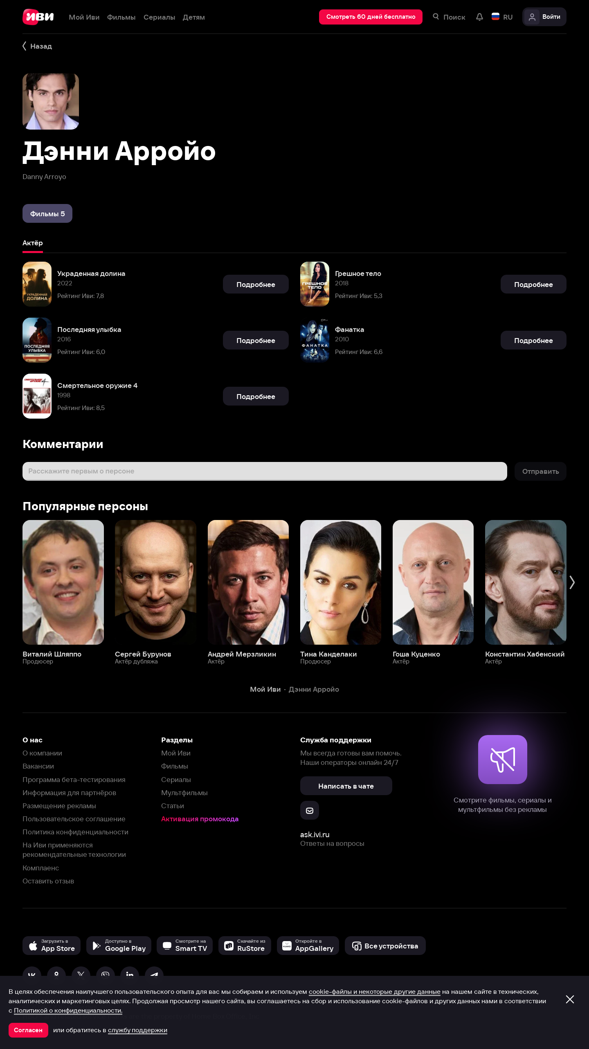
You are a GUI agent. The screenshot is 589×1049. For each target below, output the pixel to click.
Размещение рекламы (59, 805)
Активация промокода (200, 819)
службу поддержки (137, 1029)
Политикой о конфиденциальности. (68, 1010)
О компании (42, 753)
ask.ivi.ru (315, 834)
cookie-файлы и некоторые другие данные (375, 991)
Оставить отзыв (48, 881)
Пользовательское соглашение (74, 819)
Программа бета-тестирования (74, 779)
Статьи (172, 805)
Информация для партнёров (69, 792)
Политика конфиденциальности (75, 832)
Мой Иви (176, 753)
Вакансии (38, 766)
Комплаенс (40, 868)
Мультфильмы (184, 792)
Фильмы (174, 766)
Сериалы (176, 779)
